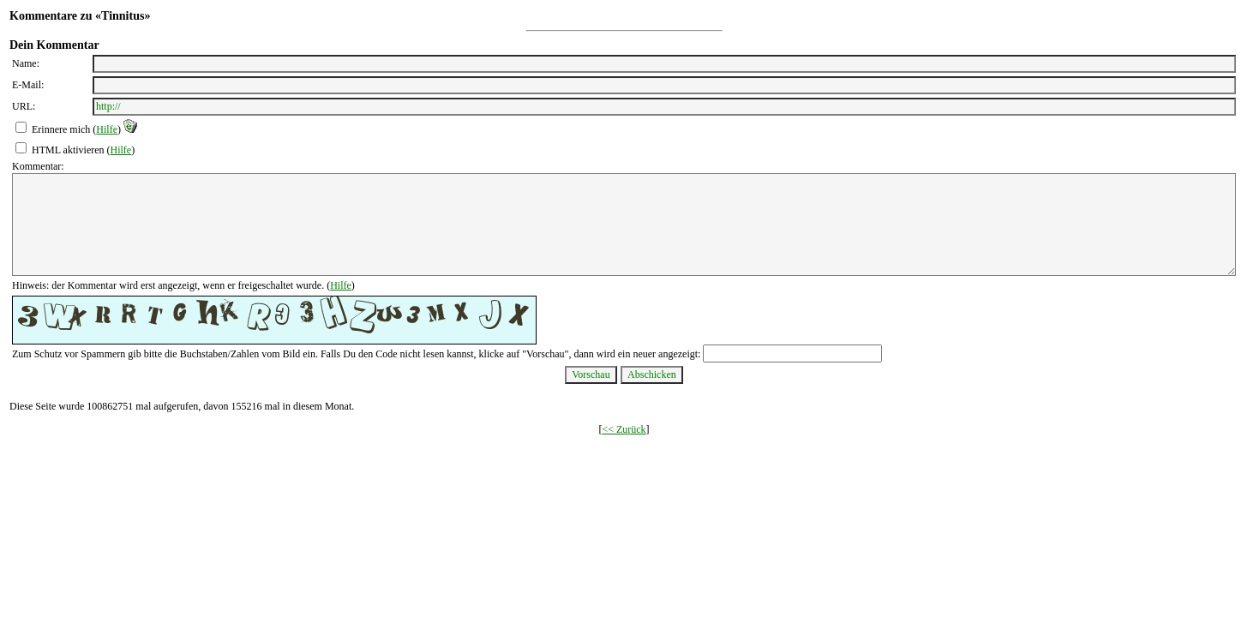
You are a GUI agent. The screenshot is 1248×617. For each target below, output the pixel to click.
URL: (23, 106)
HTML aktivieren (68, 150)
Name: (25, 63)
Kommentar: (38, 166)
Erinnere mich (61, 129)
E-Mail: (28, 85)
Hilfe (106, 129)
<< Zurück (623, 429)
